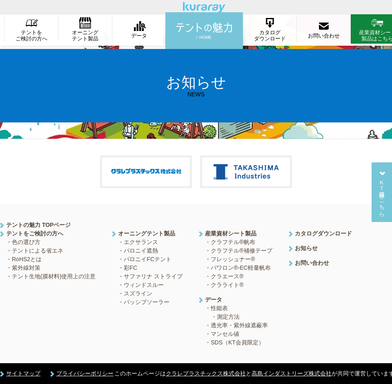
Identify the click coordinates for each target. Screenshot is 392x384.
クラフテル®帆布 (233, 242)
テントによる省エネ (37, 250)
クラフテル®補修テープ (241, 250)
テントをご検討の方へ (31, 35)
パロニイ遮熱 (141, 250)
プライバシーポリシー (85, 373)
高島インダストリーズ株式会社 (292, 373)
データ (139, 36)
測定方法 (228, 316)
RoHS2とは (27, 259)
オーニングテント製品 (85, 35)
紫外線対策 (26, 267)
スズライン (138, 293)
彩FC (130, 267)
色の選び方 (26, 242)
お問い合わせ (324, 36)
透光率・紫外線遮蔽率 (239, 325)
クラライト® (227, 285)
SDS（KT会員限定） (237, 342)
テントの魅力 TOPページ (38, 225)
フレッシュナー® (233, 259)
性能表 (219, 308)
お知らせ (306, 248)
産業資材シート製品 (230, 233)
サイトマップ (23, 373)
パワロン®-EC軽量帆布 (240, 267)
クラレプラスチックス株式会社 (206, 373)
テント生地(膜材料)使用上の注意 (54, 276)
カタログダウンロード (270, 35)
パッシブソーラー (146, 302)
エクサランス (141, 242)
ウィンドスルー (144, 285)
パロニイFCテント (148, 259)
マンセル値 (225, 334)
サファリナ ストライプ (153, 276)
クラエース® (227, 276)
